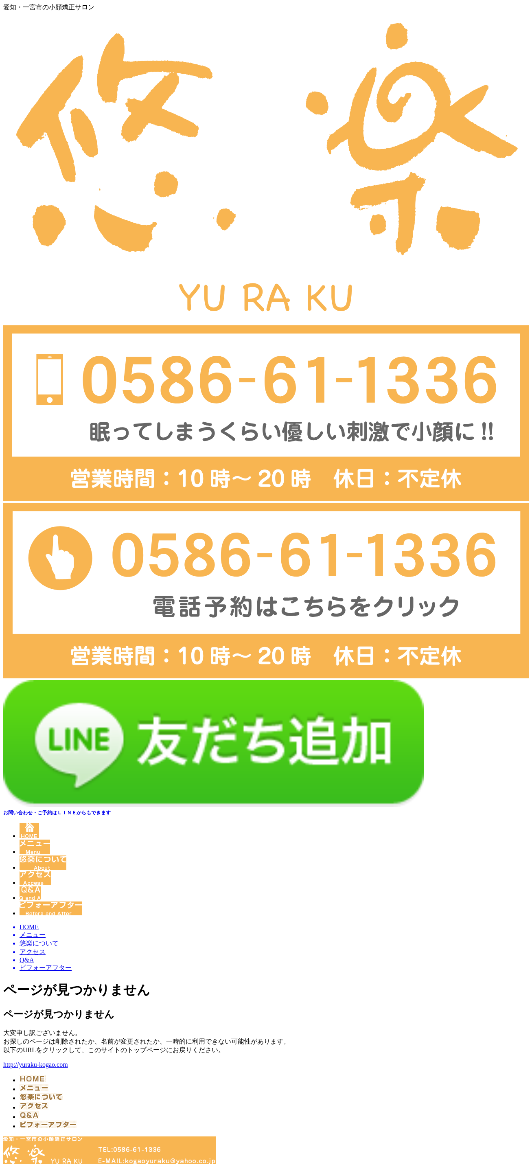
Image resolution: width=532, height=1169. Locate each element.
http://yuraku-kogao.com (35, 1064)
